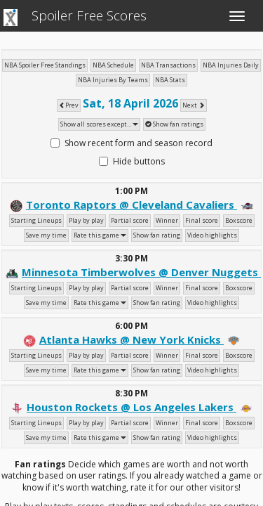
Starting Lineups (36, 220)
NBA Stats (170, 79)
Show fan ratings (174, 124)
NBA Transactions (168, 65)
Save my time (46, 235)
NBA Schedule (113, 65)
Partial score (130, 220)
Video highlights (212, 235)
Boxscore (238, 220)
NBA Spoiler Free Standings (45, 65)
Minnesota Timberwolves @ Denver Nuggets (141, 272)
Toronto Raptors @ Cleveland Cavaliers (131, 204)
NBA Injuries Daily (231, 65)
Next (193, 105)
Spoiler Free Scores (89, 15)
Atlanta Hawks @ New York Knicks (131, 339)
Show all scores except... (99, 124)
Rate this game (100, 235)
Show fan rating (156, 235)
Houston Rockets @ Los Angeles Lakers (131, 407)
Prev (69, 105)
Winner (167, 220)
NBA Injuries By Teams (113, 79)
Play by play (86, 220)
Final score (201, 220)
